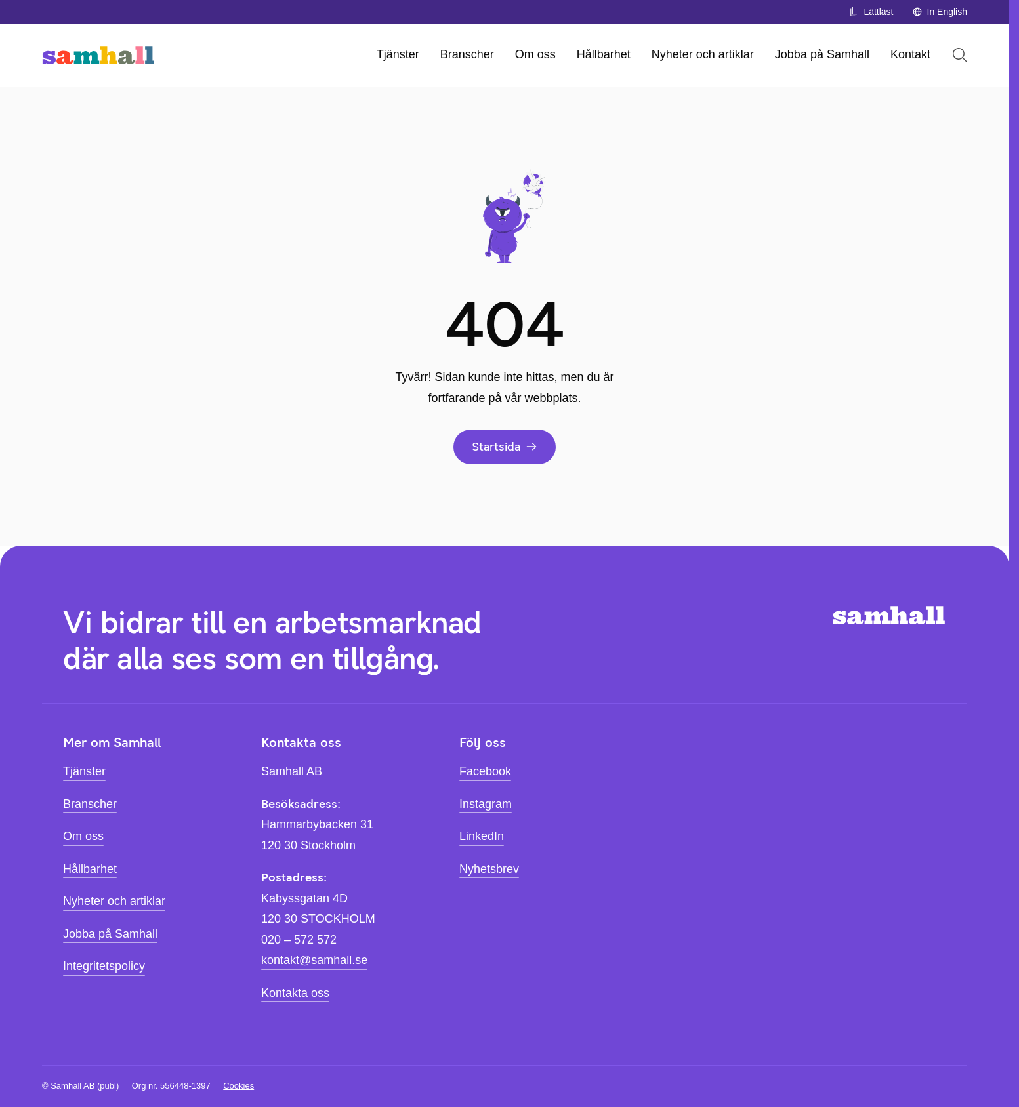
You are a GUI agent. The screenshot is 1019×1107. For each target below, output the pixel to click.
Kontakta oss (295, 992)
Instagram (485, 804)
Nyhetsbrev (489, 869)
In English (939, 12)
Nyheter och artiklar (703, 54)
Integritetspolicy (104, 966)
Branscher (467, 54)
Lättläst (870, 12)
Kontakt (910, 54)
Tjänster (398, 54)
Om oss (535, 54)
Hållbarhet (604, 54)
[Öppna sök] (960, 55)
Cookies (238, 1086)
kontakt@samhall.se (314, 960)
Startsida (504, 446)
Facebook (485, 771)
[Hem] (98, 55)
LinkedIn (481, 836)
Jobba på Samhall (822, 54)
